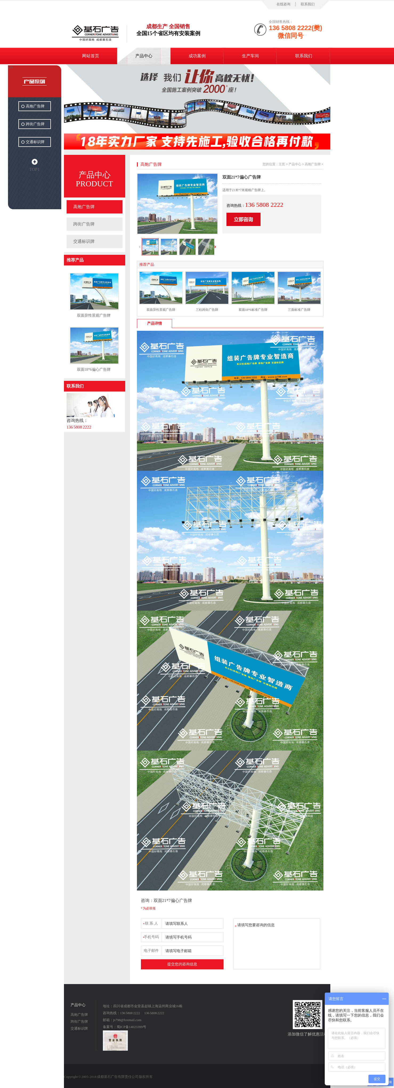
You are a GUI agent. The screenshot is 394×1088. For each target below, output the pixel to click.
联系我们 (308, 4)
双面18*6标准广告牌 (253, 310)
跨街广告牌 (84, 224)
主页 (282, 164)
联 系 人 (150, 922)
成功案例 (197, 56)
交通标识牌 (84, 241)
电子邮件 (151, 951)
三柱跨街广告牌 (207, 310)
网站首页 (90, 56)
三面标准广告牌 (299, 310)
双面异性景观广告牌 (94, 315)
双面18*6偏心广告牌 (94, 370)
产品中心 (143, 56)
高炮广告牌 (84, 206)
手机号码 (151, 936)
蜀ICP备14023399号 (131, 1027)
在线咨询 (283, 4)
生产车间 (250, 56)
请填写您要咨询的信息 (276, 943)
